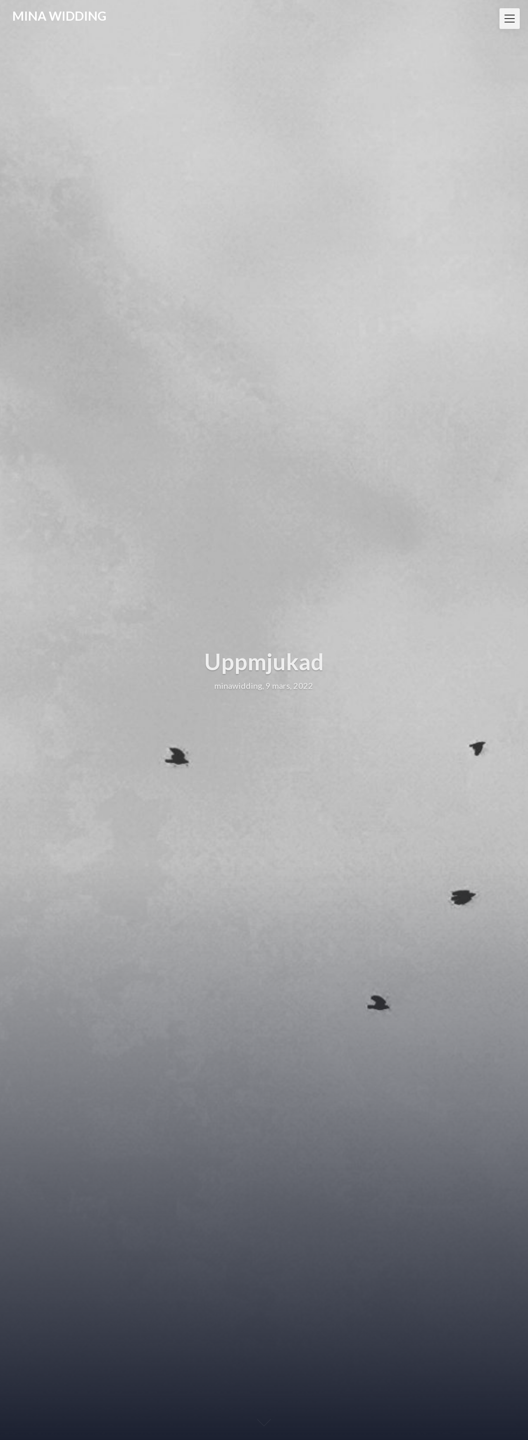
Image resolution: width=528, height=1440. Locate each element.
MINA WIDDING (59, 15)
